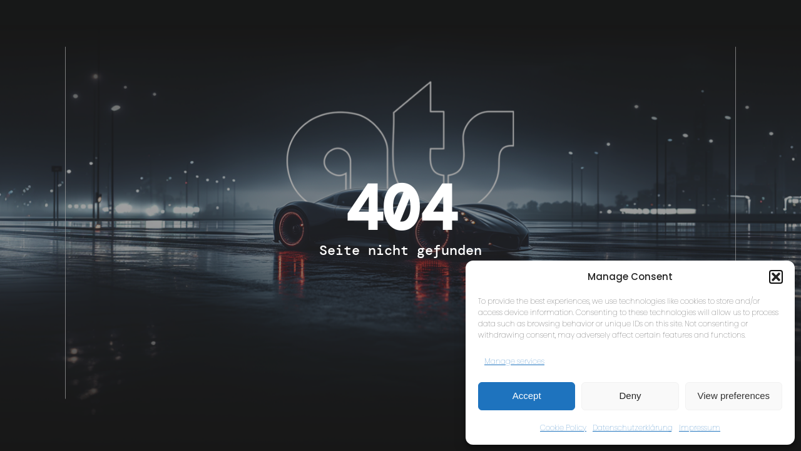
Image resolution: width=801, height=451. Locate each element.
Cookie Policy (563, 427)
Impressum (699, 427)
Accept (527, 395)
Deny (630, 395)
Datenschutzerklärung (633, 427)
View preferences (734, 395)
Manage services (514, 361)
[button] (776, 277)
